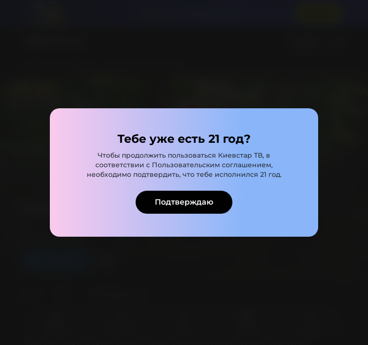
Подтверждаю (184, 202)
